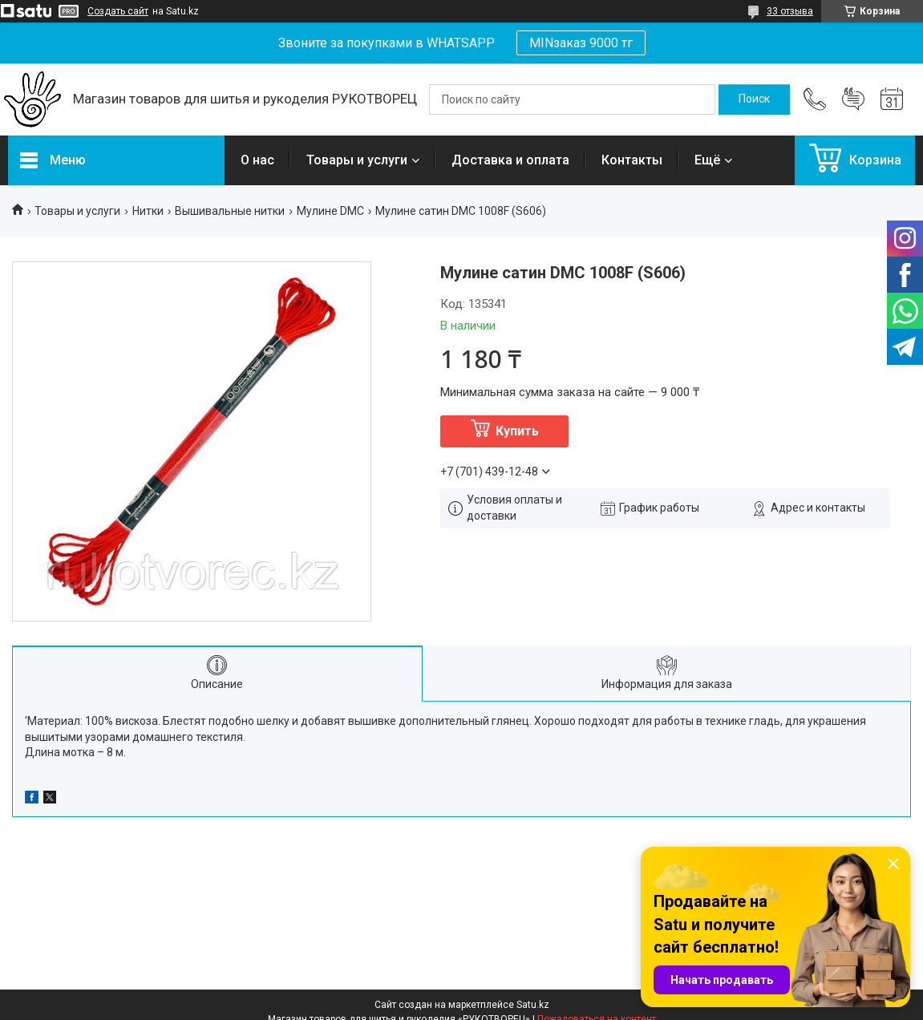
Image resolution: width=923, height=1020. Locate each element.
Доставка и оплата (510, 160)
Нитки (148, 210)
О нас (257, 160)
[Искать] (754, 99)
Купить (517, 431)
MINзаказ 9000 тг (581, 43)
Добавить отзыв (853, 99)
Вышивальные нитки (230, 210)
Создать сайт (117, 11)
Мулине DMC (330, 210)
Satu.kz (532, 1004)
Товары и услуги (356, 160)
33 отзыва (790, 11)
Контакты (631, 160)
